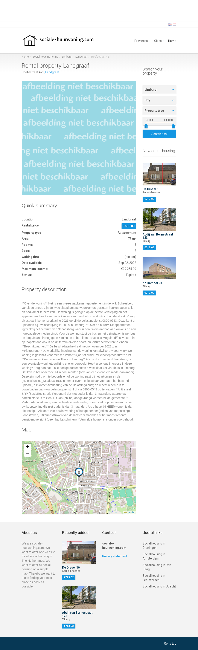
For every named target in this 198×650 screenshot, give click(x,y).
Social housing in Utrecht (159, 586)
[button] (79, 473)
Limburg (67, 56)
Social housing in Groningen (154, 545)
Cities (158, 40)
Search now (159, 134)
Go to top (170, 643)
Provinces (141, 40)
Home (172, 40)
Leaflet (129, 512)
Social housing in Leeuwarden (154, 578)
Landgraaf (81, 56)
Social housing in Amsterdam (154, 556)
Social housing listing (45, 56)
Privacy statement (114, 556)
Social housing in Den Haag (157, 567)
